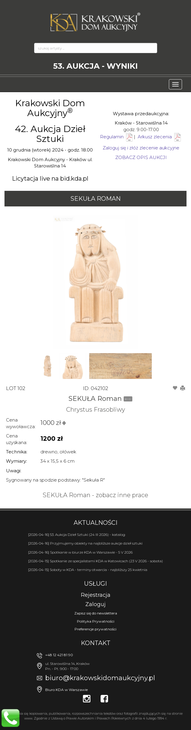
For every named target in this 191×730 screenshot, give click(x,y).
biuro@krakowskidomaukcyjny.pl (100, 678)
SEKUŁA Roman (95, 198)
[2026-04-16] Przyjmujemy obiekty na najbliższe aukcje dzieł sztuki (85, 543)
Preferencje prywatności (95, 629)
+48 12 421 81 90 (59, 655)
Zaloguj (95, 604)
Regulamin (112, 137)
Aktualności (95, 522)
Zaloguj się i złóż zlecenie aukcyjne (141, 148)
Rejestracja (95, 595)
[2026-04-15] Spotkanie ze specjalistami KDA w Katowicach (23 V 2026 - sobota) (95, 561)
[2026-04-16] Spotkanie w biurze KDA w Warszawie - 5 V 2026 (80, 552)
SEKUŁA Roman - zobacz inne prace (95, 495)
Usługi (95, 583)
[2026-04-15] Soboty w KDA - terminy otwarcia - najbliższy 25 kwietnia (87, 569)
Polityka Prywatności (95, 621)
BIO (128, 399)
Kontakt (95, 643)
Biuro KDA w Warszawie (66, 689)
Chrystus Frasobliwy (95, 409)
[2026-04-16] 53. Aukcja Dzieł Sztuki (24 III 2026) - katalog (76, 534)
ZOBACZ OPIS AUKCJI (141, 157)
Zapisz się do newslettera (95, 613)
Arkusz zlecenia (160, 137)
